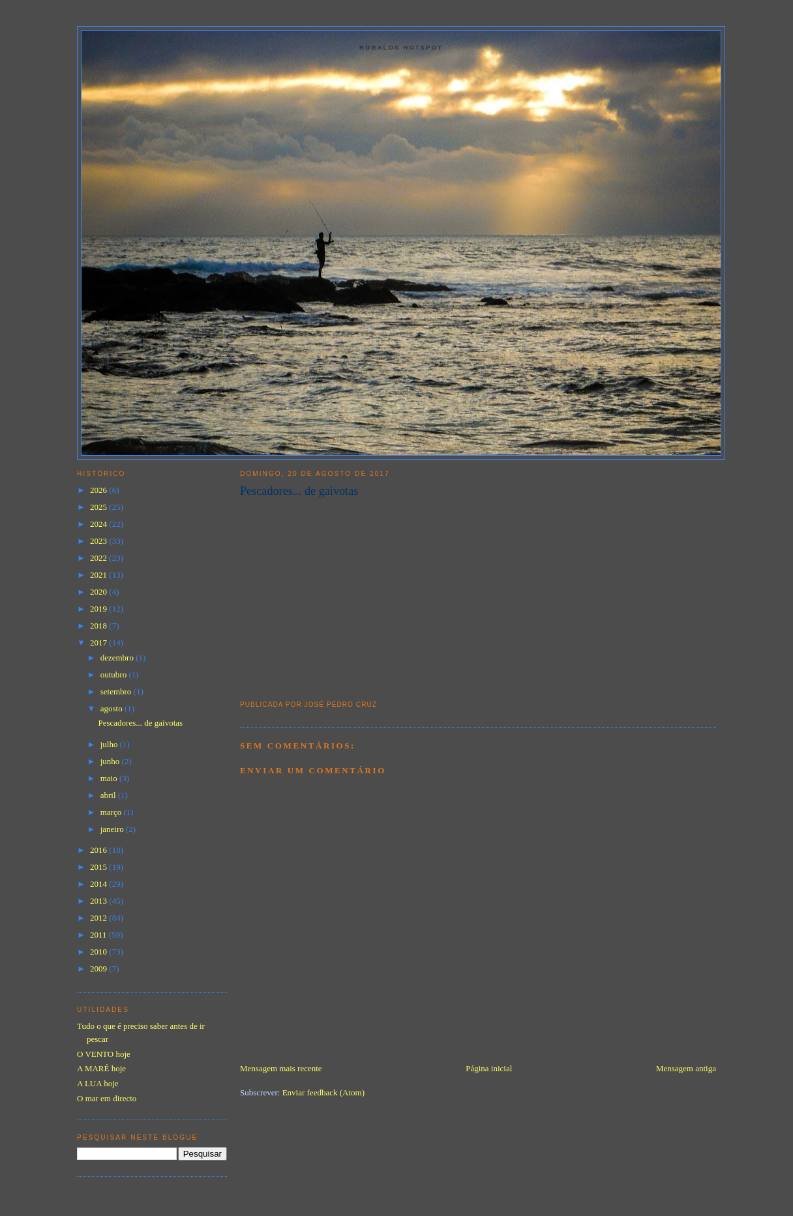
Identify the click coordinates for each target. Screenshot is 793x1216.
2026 (99, 490)
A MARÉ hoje (101, 1068)
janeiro (113, 829)
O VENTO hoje (103, 1054)
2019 (99, 609)
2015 (99, 867)
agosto (112, 708)
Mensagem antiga (686, 1068)
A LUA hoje (98, 1083)
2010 (99, 951)
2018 (99, 625)
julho (110, 744)
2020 (99, 592)
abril (109, 795)
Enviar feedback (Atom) (323, 1092)
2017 (99, 642)
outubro (114, 674)
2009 (99, 968)
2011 (99, 935)
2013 (99, 901)
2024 (99, 524)
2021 (99, 575)
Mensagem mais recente (281, 1068)
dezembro (118, 657)
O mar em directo (106, 1098)
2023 (99, 541)
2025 (99, 507)
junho (111, 761)
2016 (99, 850)
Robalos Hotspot (401, 47)
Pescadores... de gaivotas (299, 490)
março (112, 812)
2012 (99, 918)
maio (109, 778)
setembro (117, 691)
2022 (99, 558)
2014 (99, 884)
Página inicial (489, 1068)
